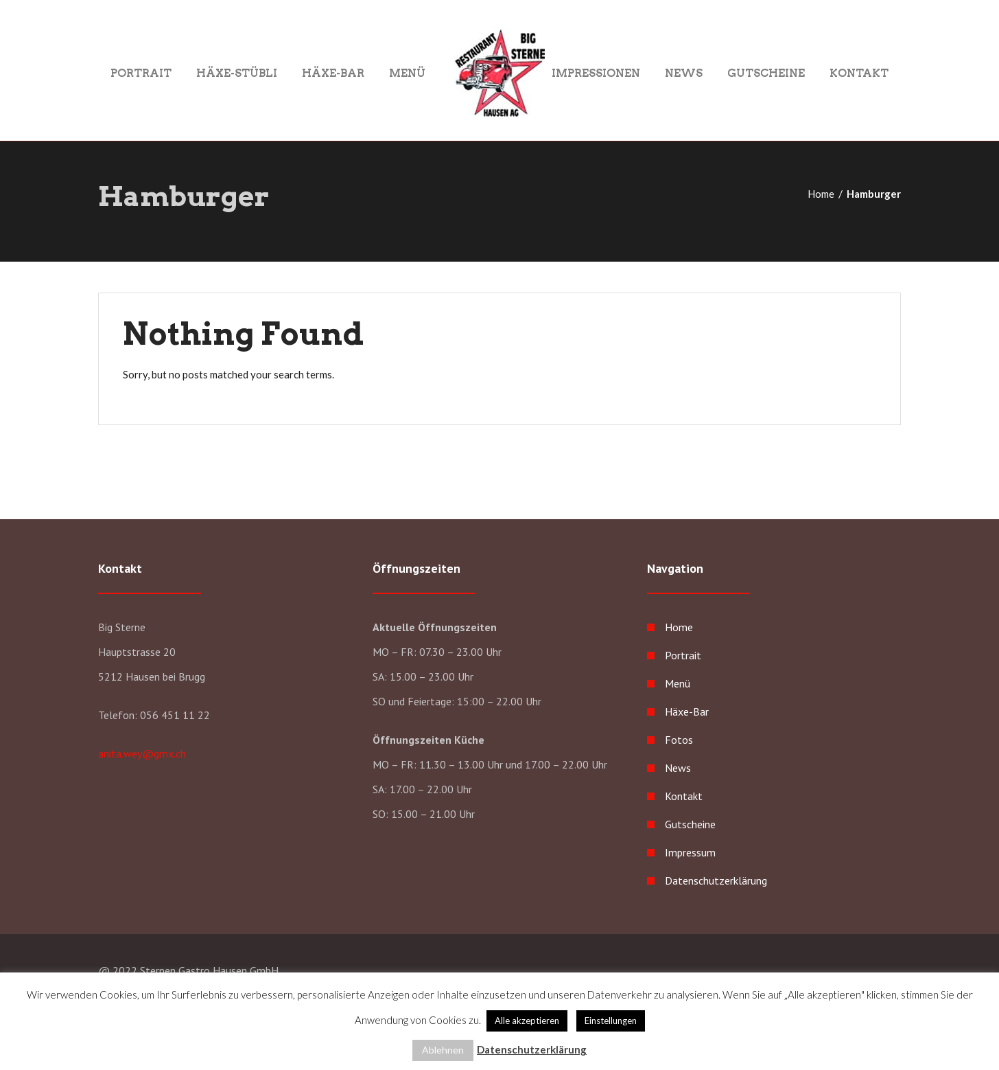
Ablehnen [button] (443, 1050)
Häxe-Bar (333, 72)
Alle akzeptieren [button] (527, 1020)
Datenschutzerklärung (716, 880)
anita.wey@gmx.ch (142, 753)
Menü (407, 72)
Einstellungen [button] (611, 1020)
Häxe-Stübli (236, 72)
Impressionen (596, 72)
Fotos (679, 740)
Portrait (141, 72)
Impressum (690, 852)
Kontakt (859, 72)
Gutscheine (766, 72)
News (684, 72)
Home (821, 193)
